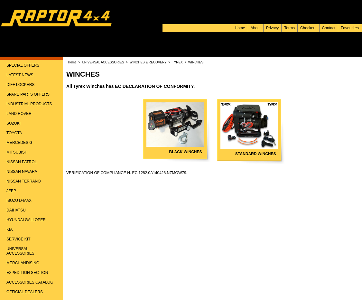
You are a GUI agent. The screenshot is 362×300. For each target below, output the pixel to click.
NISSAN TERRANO (23, 181)
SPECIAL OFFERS (22, 65)
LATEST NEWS (19, 75)
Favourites (350, 28)
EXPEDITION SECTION (27, 272)
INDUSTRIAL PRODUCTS (29, 104)
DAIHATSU (16, 210)
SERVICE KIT (18, 239)
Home (240, 28)
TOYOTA (14, 133)
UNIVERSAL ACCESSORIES (20, 251)
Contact (328, 28)
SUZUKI (13, 123)
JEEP (11, 191)
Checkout (308, 28)
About (256, 28)
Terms (289, 28)
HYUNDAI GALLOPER (26, 220)
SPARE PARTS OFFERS (28, 94)
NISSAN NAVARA (21, 171)
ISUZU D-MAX (19, 200)
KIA (9, 229)
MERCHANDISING (22, 263)
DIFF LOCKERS (20, 84)
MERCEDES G (19, 142)
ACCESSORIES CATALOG (29, 282)
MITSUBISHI (17, 152)
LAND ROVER (19, 113)
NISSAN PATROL (21, 162)
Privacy (272, 28)
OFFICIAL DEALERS (24, 292)
